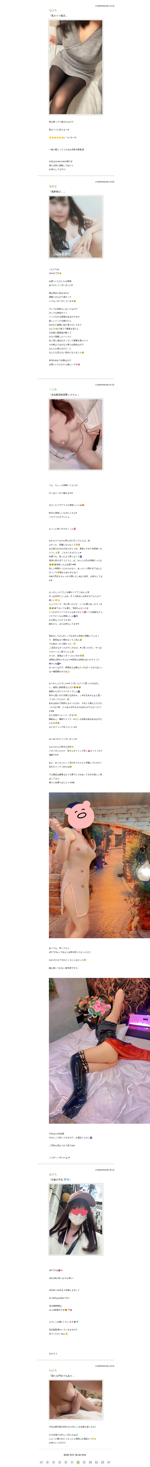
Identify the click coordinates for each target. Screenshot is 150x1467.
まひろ (53, 1174)
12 (102, 1462)
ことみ (53, 389)
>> (108, 1462)
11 (96, 1462)
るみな (53, 186)
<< (41, 1462)
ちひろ (53, 10)
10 (90, 1462)
